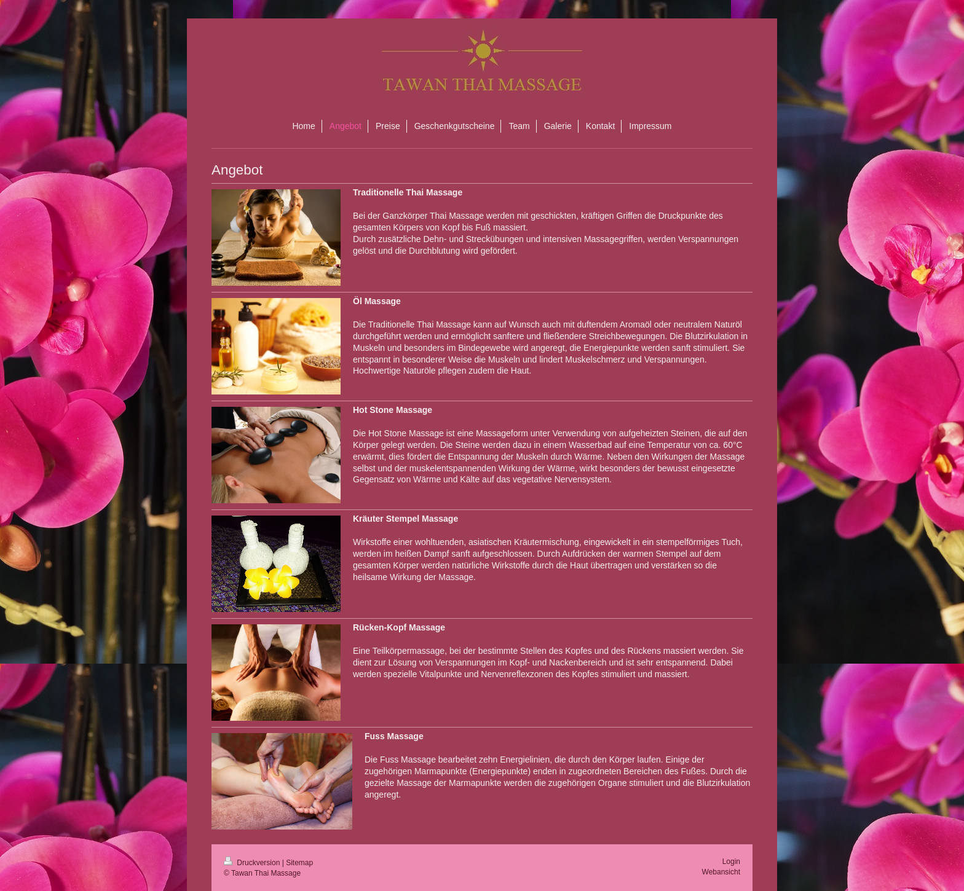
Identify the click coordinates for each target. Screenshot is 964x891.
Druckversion (253, 862)
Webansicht (721, 872)
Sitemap (299, 862)
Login (731, 861)
